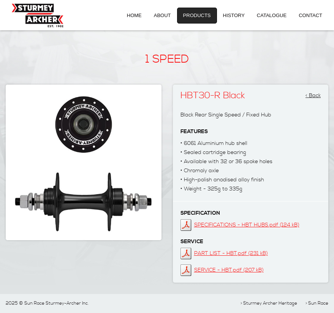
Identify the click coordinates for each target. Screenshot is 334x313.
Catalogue (272, 15)
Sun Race (318, 303)
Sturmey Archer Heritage (270, 303)
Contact (310, 15)
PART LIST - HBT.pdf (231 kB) (231, 253)
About (162, 15)
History (234, 15)
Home (134, 15)
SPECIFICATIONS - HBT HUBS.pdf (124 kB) (246, 225)
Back (315, 93)
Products (197, 15)
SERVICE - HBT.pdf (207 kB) (229, 270)
